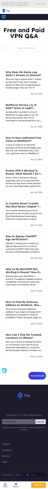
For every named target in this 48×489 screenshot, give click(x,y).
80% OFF (39, 485)
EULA (18, 475)
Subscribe (40, 422)
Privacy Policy (7, 475)
